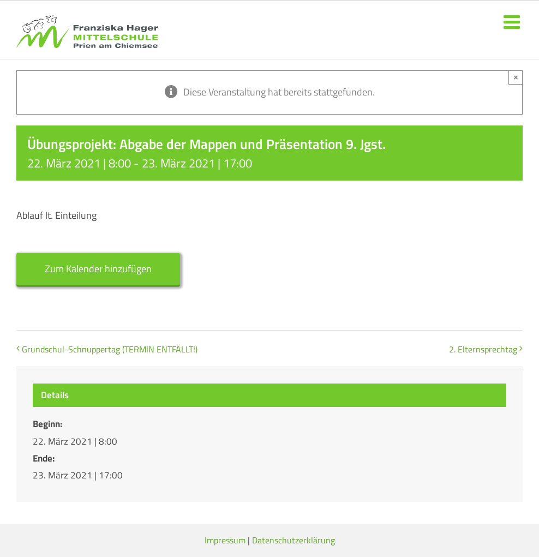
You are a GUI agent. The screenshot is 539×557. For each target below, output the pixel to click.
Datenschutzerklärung (293, 540)
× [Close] (515, 77)
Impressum (225, 540)
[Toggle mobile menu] (513, 21)
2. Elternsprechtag (483, 349)
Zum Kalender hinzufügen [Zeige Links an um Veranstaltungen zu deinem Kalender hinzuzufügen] (98, 268)
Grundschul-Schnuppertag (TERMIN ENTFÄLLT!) (109, 349)
